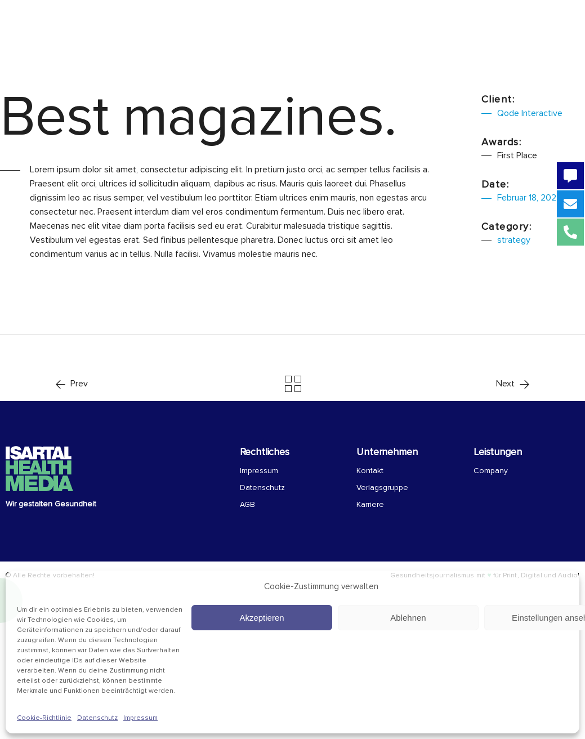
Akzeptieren (261, 617)
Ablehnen (408, 617)
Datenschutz (97, 718)
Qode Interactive (529, 113)
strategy (513, 240)
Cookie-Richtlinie (44, 718)
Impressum (140, 718)
